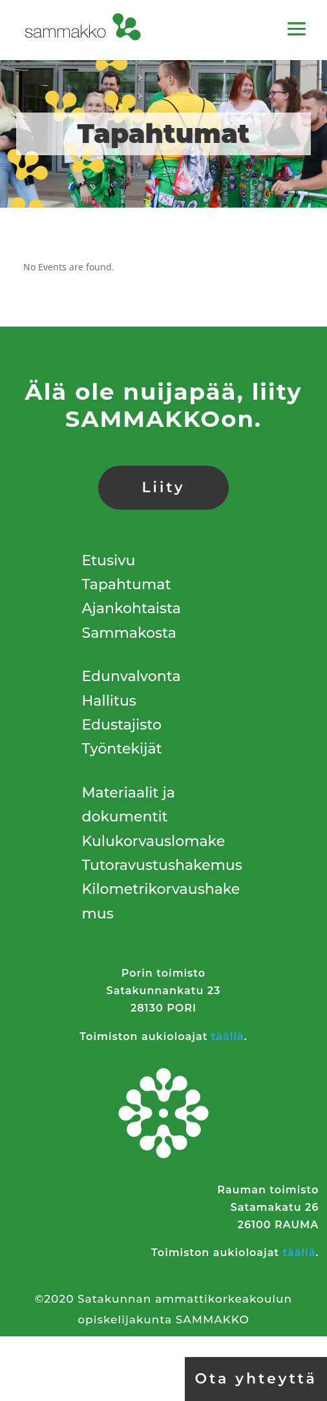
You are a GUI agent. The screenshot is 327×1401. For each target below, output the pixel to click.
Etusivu (109, 560)
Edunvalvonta (131, 676)
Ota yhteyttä (256, 1378)
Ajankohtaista (131, 608)
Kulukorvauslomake (154, 841)
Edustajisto (122, 724)
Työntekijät (122, 748)
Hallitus (109, 701)
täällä (227, 1036)
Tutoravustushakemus (162, 865)
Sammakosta (129, 633)
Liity (163, 487)
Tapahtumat (126, 584)
